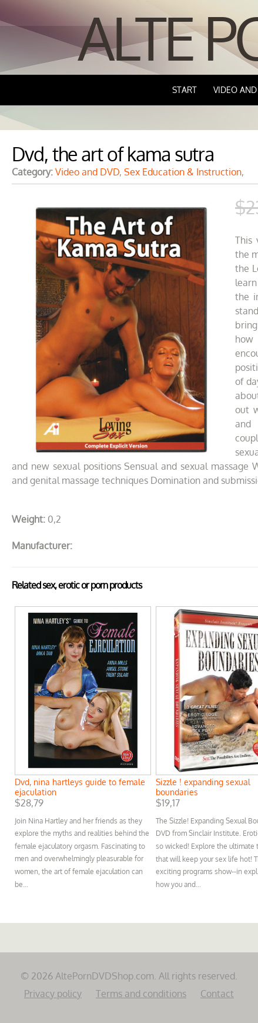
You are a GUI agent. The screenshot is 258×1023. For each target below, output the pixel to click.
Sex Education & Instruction (183, 172)
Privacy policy (53, 993)
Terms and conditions (141, 993)
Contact (217, 993)
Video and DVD (87, 172)
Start (184, 90)
